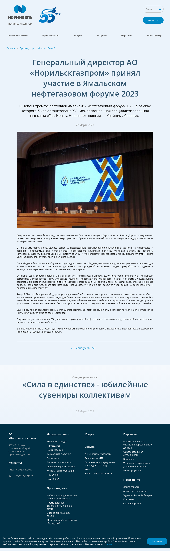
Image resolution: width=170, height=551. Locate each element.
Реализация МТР (94, 458)
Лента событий (46, 48)
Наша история (55, 449)
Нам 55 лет (53, 478)
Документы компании (59, 462)
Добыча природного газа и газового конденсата (62, 497)
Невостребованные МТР (98, 473)
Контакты (153, 20)
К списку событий (85, 348)
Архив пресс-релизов (135, 491)
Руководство (53, 445)
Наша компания (18, 35)
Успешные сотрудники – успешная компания (136, 465)
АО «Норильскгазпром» (98, 453)
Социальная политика (59, 453)
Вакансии (128, 459)
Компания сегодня (57, 441)
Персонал (126, 35)
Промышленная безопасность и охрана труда (59, 505)
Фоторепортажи (132, 503)
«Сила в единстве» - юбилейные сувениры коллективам (85, 389)
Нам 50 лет (53, 474)
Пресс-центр (154, 35)
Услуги (78, 35)
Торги (88, 469)
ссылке (108, 544)
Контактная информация (61, 470)
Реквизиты (53, 458)
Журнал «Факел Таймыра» (137, 495)
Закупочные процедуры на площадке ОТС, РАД (100, 464)
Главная (10, 48)
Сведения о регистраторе (61, 466)
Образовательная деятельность (133, 453)
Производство (50, 35)
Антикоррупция (132, 470)
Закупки (102, 35)
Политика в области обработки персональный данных (137, 444)
